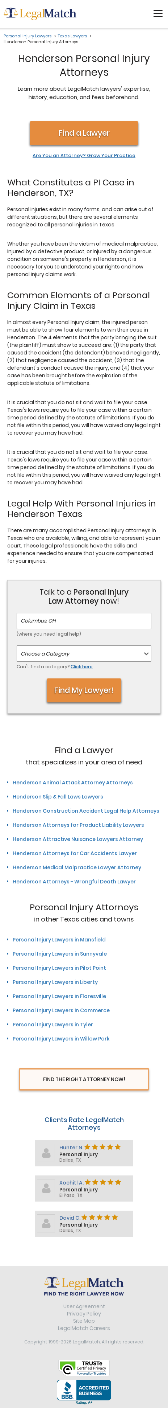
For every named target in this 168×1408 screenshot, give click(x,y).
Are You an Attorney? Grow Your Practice (84, 155)
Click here (82, 667)
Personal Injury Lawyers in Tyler (53, 1024)
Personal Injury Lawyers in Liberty (55, 982)
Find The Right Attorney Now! (84, 1079)
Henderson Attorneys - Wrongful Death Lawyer (74, 881)
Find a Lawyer (84, 133)
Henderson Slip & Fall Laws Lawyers (58, 796)
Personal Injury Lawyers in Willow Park (61, 1038)
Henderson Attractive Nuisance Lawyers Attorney (78, 839)
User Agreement (84, 1306)
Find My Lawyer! (84, 690)
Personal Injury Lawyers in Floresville (59, 996)
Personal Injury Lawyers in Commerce (61, 1010)
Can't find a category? (55, 667)
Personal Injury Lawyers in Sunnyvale (60, 953)
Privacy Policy (84, 1313)
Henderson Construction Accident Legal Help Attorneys (86, 810)
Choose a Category (45, 653)
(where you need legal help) (49, 634)
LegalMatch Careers (84, 1328)
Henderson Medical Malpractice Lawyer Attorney (77, 867)
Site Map (84, 1321)
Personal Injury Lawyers (27, 36)
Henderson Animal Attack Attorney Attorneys (73, 782)
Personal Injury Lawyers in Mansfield (59, 939)
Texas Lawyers (72, 36)
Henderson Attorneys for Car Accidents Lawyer (75, 853)
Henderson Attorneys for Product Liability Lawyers (78, 825)
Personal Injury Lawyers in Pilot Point (59, 968)
